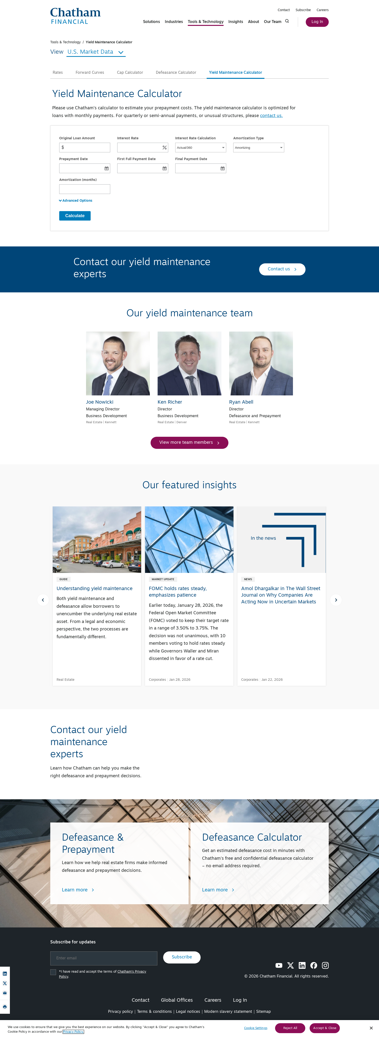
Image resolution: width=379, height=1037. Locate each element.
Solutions (151, 22)
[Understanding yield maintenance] (97, 581)
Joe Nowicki (99, 402)
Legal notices (188, 1012)
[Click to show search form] (287, 21)
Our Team (272, 22)
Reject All (290, 1029)
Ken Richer (170, 402)
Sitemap (263, 1012)
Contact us (282, 269)
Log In (317, 22)
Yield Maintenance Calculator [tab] (235, 73)
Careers (323, 10)
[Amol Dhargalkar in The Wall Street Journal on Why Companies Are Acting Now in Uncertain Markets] (281, 559)
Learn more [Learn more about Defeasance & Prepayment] (78, 890)
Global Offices (177, 1000)
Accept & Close (324, 1029)
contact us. (271, 116)
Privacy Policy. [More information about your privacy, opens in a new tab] (73, 1033)
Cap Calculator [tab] (130, 73)
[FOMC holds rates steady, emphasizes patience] (189, 592)
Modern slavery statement (228, 1012)
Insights (235, 22)
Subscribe (303, 10)
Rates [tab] (58, 73)
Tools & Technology (206, 22)
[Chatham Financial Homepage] (75, 16)
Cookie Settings (255, 1029)
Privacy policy (120, 1012)
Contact (284, 10)
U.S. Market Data (96, 52)
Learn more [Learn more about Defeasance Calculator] (218, 890)
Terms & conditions (154, 1012)
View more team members (189, 442)
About (253, 22)
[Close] (371, 1029)
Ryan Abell (241, 402)
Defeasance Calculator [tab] (176, 73)
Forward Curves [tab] (90, 73)
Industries (174, 22)
